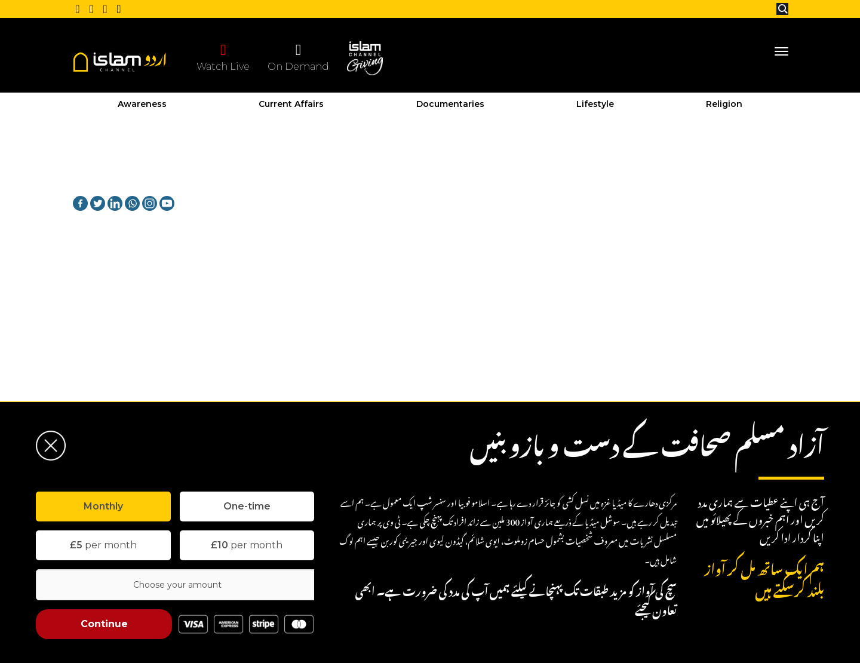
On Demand (298, 56)
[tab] (103, 506)
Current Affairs (291, 104)
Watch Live (223, 56)
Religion (724, 104)
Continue (104, 624)
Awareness (142, 104)
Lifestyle (595, 104)
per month (103, 545)
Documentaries (450, 104)
